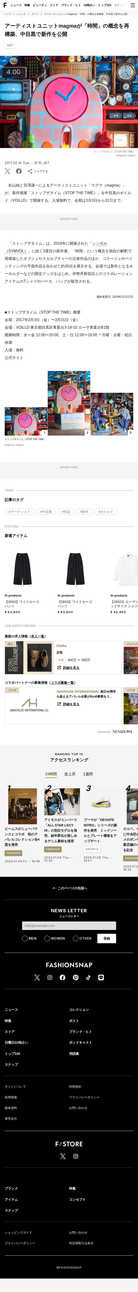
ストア (54, 5)
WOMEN (58, 938)
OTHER (85, 938)
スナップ (119, 5)
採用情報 (11, 1097)
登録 (106, 938)
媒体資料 (11, 1108)
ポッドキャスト (80, 1042)
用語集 (74, 1054)
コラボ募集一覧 (62, 683)
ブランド (11, 1188)
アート (35, 14)
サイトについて (15, 1086)
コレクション (79, 1010)
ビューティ (40, 5)
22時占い (89, 5)
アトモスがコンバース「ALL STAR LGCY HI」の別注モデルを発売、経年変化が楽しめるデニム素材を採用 (60, 830)
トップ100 (104, 5)
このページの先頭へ (69, 888)
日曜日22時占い (16, 1042)
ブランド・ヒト (71, 5)
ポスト (74, 1021)
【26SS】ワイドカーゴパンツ (22, 604)
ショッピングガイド (18, 1232)
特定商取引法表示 (81, 1243)
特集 (27, 5)
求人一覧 (37, 636)
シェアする (37, 171)
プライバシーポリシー (84, 1097)
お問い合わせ (78, 1108)
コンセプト (77, 1199)
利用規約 (75, 1086)
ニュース (16, 5)
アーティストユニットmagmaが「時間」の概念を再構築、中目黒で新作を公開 (85, 14)
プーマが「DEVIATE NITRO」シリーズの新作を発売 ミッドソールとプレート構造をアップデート (100, 830)
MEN (33, 938)
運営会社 (11, 1118)
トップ (7, 14)
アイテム (11, 1199)
